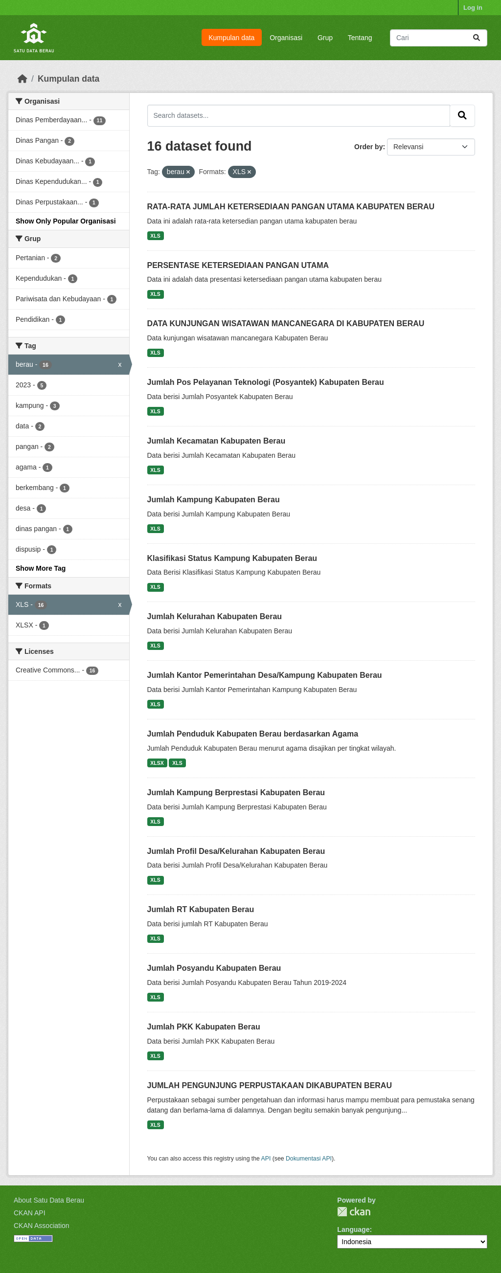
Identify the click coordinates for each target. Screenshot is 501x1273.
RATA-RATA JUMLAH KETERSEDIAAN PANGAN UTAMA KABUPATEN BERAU (291, 206)
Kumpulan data (231, 38)
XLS (155, 236)
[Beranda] (22, 79)
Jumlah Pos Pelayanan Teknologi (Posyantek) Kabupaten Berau (265, 382)
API (266, 1158)
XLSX (156, 763)
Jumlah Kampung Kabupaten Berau (213, 499)
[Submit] (476, 37)
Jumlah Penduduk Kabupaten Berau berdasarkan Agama (253, 734)
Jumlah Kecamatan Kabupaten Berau (216, 441)
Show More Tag (41, 568)
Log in (472, 7)
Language (353, 1229)
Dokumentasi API (309, 1158)
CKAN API (30, 1213)
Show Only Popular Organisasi (66, 221)
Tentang (360, 38)
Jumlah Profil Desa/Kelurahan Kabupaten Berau (236, 851)
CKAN (353, 1211)
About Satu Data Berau (49, 1200)
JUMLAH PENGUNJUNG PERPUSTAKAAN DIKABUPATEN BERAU (269, 1085)
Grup (325, 38)
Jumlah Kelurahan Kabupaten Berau (214, 616)
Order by (368, 147)
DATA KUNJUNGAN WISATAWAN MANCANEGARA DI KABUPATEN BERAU (286, 323)
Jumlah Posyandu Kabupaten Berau (214, 968)
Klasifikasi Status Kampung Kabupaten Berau (232, 558)
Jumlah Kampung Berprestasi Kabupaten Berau (236, 792)
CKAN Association (41, 1225)
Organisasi (286, 38)
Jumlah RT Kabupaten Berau (200, 909)
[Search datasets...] (438, 37)
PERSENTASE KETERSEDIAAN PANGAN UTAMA (238, 265)
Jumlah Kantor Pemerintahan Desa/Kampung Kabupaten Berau (264, 675)
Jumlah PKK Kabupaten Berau (203, 1027)
